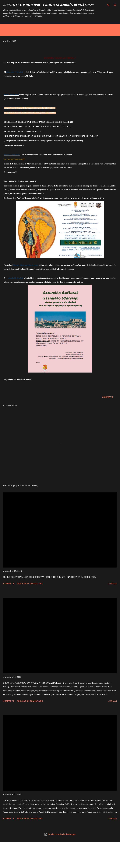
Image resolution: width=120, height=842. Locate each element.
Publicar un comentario (30, 583)
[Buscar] (108, 5)
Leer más (112, 583)
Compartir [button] (107, 397)
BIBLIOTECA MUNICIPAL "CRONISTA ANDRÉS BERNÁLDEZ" (48, 5)
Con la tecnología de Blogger (60, 834)
